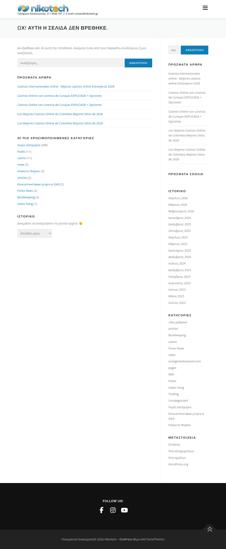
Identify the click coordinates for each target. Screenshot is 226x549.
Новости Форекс (28, 171)
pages (172, 368)
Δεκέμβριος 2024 (179, 257)
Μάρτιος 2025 (177, 244)
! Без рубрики (177, 322)
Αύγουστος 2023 (179, 283)
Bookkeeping (26, 197)
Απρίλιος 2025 (178, 237)
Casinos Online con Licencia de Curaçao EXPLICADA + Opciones (59, 96)
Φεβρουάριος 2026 (181, 211)
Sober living (25, 204)
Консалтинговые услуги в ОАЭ (38, 184)
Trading (173, 394)
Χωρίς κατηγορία (28, 145)
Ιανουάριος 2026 (179, 218)
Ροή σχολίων (177, 458)
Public (21, 152)
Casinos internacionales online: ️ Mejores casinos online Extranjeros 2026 (66, 86)
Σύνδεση (174, 444)
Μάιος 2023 (176, 296)
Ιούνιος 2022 (177, 303)
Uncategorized (178, 400)
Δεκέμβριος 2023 (179, 270)
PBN (171, 374)
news (20, 164)
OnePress (125, 539)
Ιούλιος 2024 (177, 263)
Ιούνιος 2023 (177, 289)
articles (22, 178)
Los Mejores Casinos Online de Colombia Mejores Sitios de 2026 (60, 114)
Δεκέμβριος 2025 (179, 224)
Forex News (25, 191)
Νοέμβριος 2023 (179, 277)
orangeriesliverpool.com (184, 361)
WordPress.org (178, 464)
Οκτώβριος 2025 (179, 231)
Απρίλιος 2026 (178, 198)
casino (21, 158)
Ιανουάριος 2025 (179, 250)
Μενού (205, 8)
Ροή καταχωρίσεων (181, 451)
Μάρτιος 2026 (177, 205)
